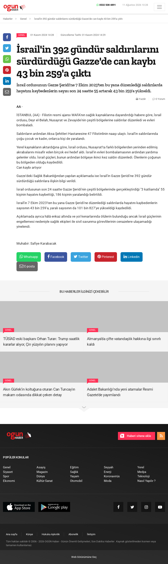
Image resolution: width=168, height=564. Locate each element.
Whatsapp (28, 257)
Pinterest (106, 257)
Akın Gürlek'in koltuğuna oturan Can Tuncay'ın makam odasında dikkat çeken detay (39, 392)
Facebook (55, 257)
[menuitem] (17, 467)
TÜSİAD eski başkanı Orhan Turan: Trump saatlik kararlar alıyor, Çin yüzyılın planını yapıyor (41, 341)
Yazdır (141, 98)
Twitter (81, 257)
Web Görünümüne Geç (84, 556)
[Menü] (159, 7)
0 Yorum (159, 98)
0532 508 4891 (106, 4)
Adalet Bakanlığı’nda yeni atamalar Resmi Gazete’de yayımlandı (120, 392)
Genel (21, 35)
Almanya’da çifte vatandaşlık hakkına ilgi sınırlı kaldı (124, 341)
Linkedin (132, 257)
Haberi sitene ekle (135, 436)
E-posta (27, 266)
